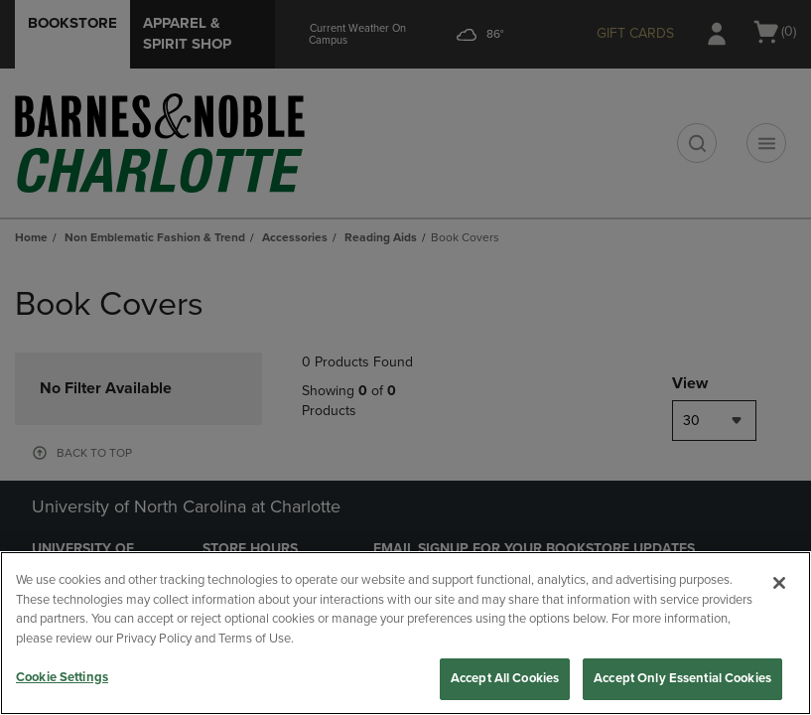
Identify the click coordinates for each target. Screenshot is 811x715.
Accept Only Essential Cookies (682, 678)
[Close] (779, 583)
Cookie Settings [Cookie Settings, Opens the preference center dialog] (62, 677)
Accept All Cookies (505, 678)
